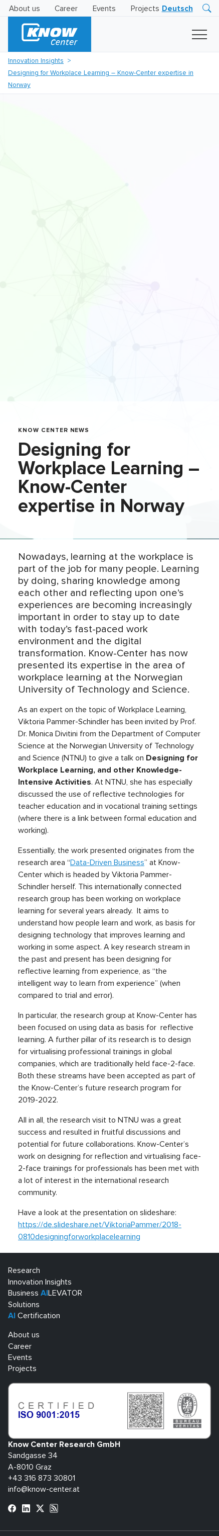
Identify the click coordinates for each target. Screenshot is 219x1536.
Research (24, 1270)
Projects (145, 9)
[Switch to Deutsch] (177, 9)
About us (24, 9)
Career (66, 9)
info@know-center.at (44, 1489)
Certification (34, 1316)
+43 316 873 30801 (41, 1478)
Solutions (24, 1305)
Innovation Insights (36, 60)
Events (104, 9)
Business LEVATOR (45, 1293)
